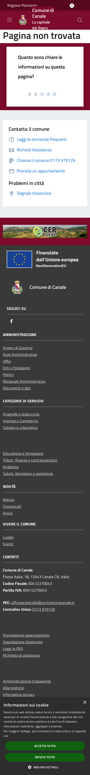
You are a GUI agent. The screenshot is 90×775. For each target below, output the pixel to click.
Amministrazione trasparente (27, 681)
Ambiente (11, 467)
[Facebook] (11, 321)
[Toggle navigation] (9, 20)
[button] (44, 767)
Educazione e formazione (23, 453)
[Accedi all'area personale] (72, 5)
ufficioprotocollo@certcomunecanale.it (42, 602)
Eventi (8, 544)
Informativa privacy (19, 694)
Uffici (7, 361)
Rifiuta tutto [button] (45, 757)
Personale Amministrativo (24, 381)
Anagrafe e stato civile (21, 414)
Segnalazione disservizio (22, 642)
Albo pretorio (13, 688)
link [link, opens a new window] (6, 736)
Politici (8, 374)
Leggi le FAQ (13, 648)
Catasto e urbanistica (20, 427)
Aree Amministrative (20, 354)
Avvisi (8, 513)
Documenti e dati (17, 388)
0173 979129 (43, 609)
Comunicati (12, 506)
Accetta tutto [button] (45, 746)
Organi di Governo (17, 348)
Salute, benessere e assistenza (28, 473)
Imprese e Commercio (20, 421)
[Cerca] (80, 20)
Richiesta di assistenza (21, 655)
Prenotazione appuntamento (26, 635)
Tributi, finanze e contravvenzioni (30, 460)
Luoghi (8, 537)
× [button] (84, 702)
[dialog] (45, 736)
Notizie (8, 499)
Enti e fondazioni (16, 368)
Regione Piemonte (22, 5)
